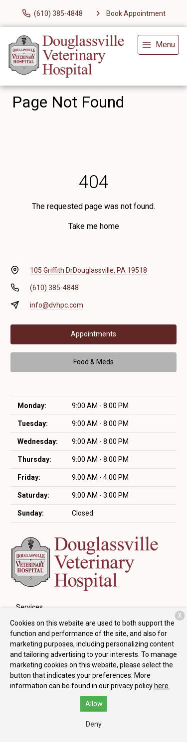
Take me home (93, 226)
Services (29, 607)
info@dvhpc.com (56, 305)
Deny (94, 724)
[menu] (158, 45)
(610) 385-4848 (54, 288)
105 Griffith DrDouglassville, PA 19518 (88, 270)
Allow (94, 704)
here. (162, 686)
